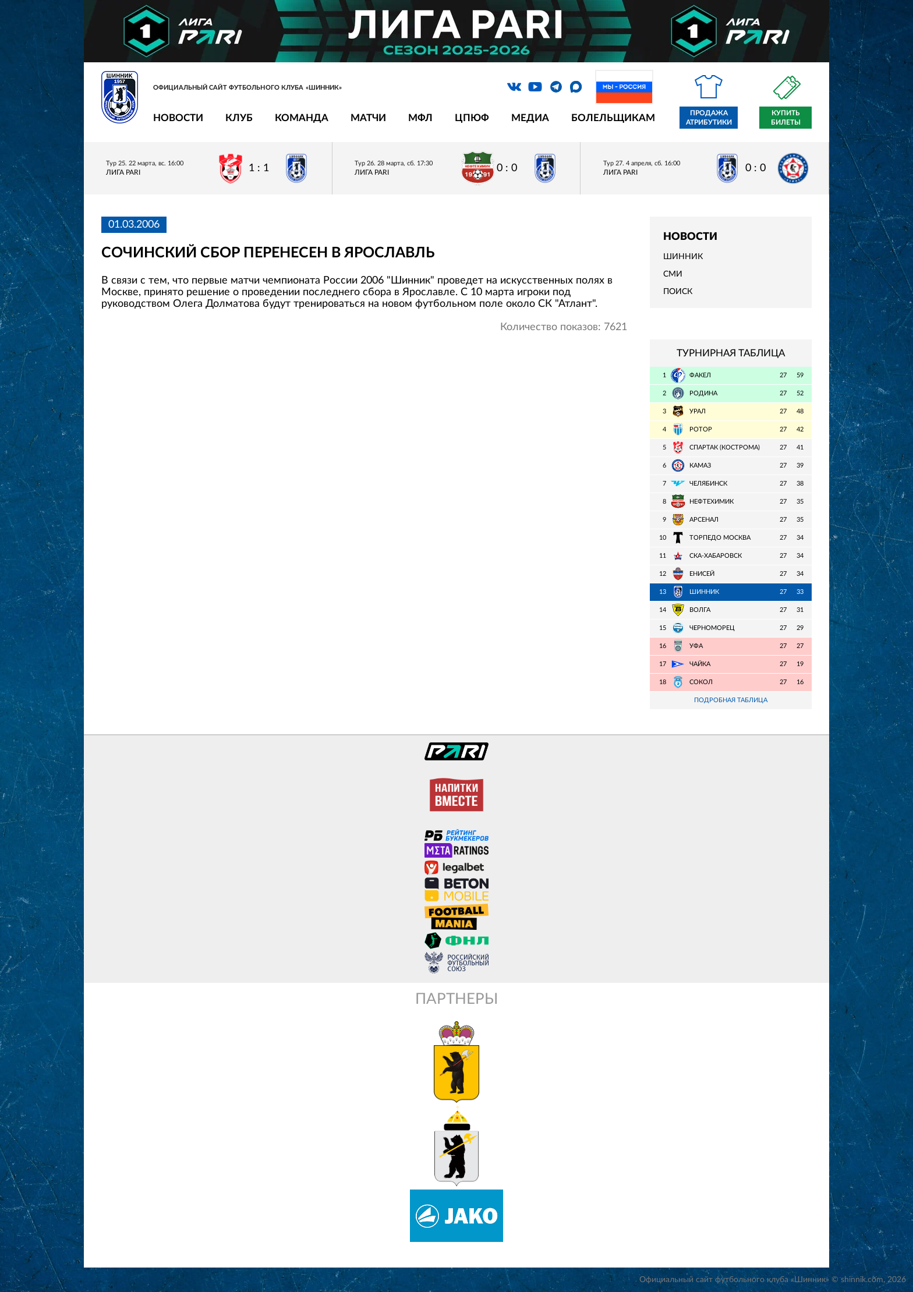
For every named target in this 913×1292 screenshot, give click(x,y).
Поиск (677, 292)
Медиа (530, 118)
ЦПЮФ (472, 118)
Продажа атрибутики (709, 117)
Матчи (368, 118)
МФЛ (420, 118)
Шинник (683, 257)
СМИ (672, 274)
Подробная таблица (730, 700)
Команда (301, 118)
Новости (178, 118)
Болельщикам (613, 118)
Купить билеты (786, 117)
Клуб (239, 118)
